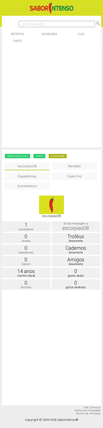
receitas (26, 241)
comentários (26, 229)
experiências (26, 252)
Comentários (27, 186)
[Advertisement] (50, 97)
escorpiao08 (27, 166)
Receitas (17, 34)
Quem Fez (74, 176)
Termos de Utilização (88, 413)
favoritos (26, 287)
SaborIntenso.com (17, 156)
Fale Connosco (92, 407)
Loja (81, 34)
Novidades (49, 34)
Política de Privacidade (87, 410)
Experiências (27, 176)
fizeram (26, 264)
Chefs (17, 41)
